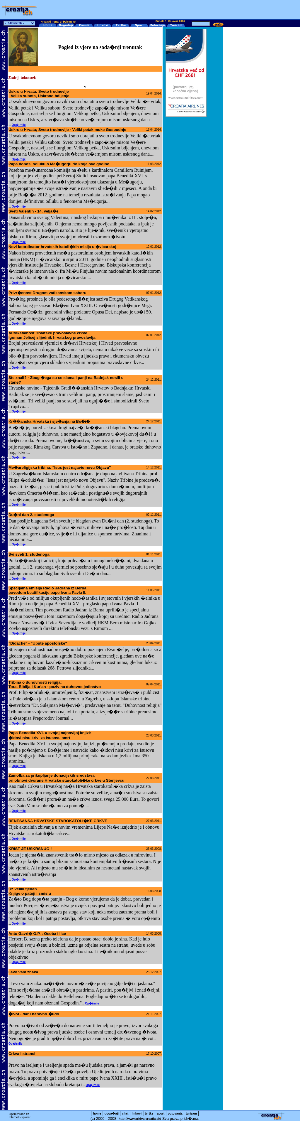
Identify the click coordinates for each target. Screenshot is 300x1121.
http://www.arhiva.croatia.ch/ (140, 1118)
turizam (191, 1113)
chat (125, 1113)
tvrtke (149, 1113)
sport (161, 1113)
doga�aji (112, 1113)
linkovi (137, 1113)
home (97, 1113)
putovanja (175, 1113)
